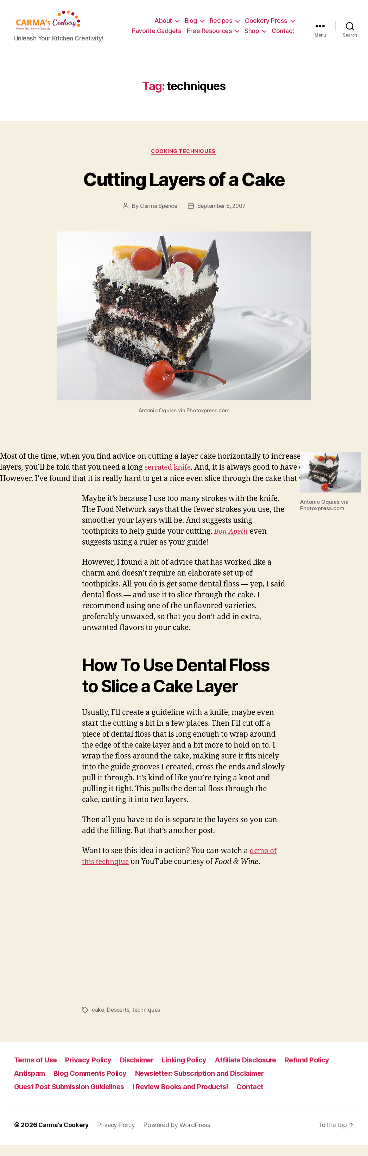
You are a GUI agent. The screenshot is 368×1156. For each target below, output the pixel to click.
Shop (280, 31)
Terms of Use (37, 1071)
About (163, 20)
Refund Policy (321, 1071)
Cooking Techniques (184, 162)
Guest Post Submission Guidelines (73, 1097)
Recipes (221, 20)
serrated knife (169, 479)
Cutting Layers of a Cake (184, 189)
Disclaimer (142, 1071)
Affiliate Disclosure (257, 1071)
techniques (148, 1021)
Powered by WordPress (182, 1136)
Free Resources (237, 31)
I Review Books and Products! (190, 1097)
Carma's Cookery (64, 1136)
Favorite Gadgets (185, 31)
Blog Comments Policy (93, 1084)
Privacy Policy (92, 1071)
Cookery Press (266, 20)
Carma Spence (157, 217)
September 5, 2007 (221, 217)
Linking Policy (192, 1071)
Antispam (30, 1084)
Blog (191, 20)
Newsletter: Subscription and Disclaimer (210, 1084)
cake (98, 1021)
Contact (283, 41)
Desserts (119, 1021)
